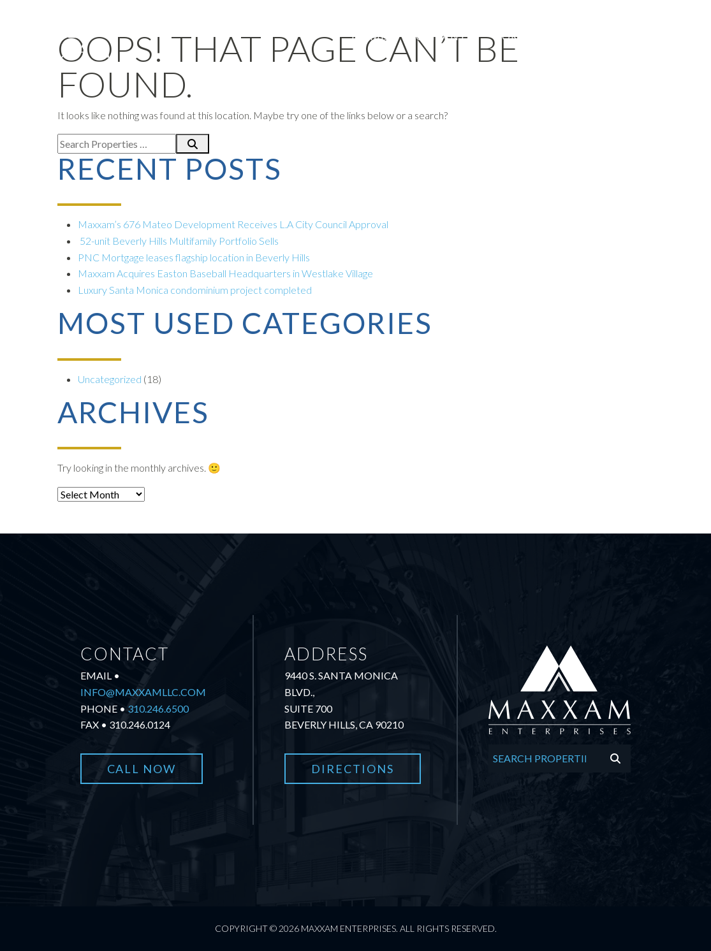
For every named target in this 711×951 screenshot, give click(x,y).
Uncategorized (110, 379)
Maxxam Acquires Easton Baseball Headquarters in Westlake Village (225, 273)
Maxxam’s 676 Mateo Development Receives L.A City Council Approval (233, 224)
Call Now (142, 769)
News (605, 36)
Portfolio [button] (527, 36)
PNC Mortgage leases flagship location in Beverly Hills (195, 257)
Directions (352, 769)
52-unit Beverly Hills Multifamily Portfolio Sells (178, 241)
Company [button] (436, 36)
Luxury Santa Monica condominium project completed (196, 290)
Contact (669, 36)
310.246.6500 (158, 708)
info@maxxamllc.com (143, 692)
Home (369, 36)
